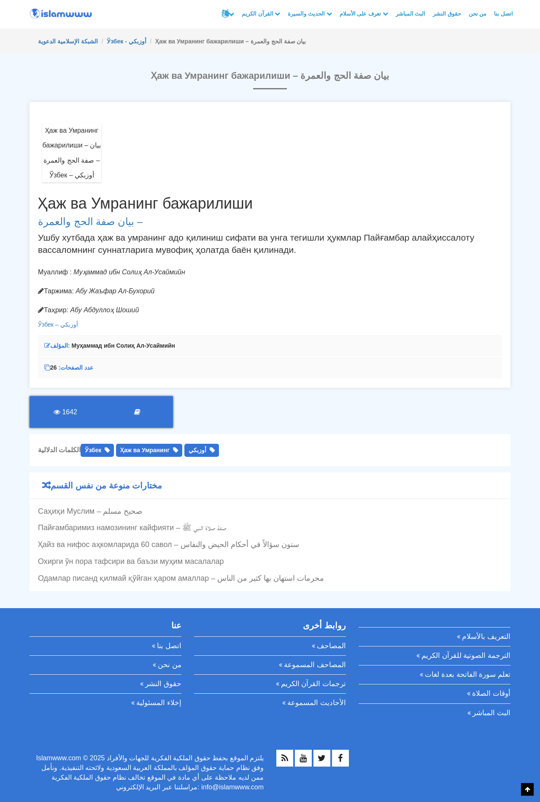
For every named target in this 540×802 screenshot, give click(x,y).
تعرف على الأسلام (364, 14)
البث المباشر (411, 14)
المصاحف (331, 646)
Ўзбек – (49, 324)
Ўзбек (93, 450)
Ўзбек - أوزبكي (126, 41)
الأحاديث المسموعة (316, 703)
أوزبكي (69, 324)
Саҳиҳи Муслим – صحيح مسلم (90, 511)
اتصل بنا (503, 14)
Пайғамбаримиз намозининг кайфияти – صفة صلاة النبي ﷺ (132, 527)
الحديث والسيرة (310, 14)
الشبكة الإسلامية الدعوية (68, 41)
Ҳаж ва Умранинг (145, 450)
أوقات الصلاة (491, 693)
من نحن (478, 14)
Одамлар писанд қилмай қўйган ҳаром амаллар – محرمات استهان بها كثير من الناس (181, 578)
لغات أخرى (231, 14)
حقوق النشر (447, 14)
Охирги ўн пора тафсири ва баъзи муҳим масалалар (131, 561)
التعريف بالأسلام (486, 637)
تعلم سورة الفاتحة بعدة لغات (467, 675)
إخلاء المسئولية (158, 703)
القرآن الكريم (261, 14)
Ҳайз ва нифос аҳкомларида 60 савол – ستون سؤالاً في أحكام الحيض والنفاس (168, 544)
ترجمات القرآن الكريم (313, 684)
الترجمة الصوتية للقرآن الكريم (465, 656)
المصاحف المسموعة (315, 665)
